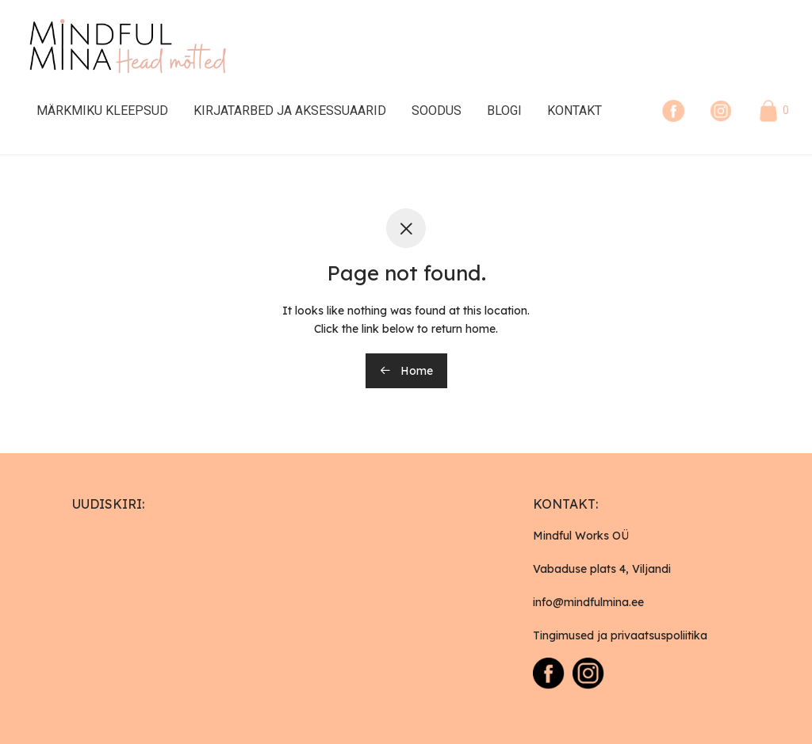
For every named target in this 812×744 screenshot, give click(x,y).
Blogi (504, 110)
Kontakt (574, 110)
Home (406, 371)
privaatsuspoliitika (659, 635)
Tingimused (563, 635)
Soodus (437, 110)
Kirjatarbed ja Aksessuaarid (289, 110)
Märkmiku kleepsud (102, 110)
